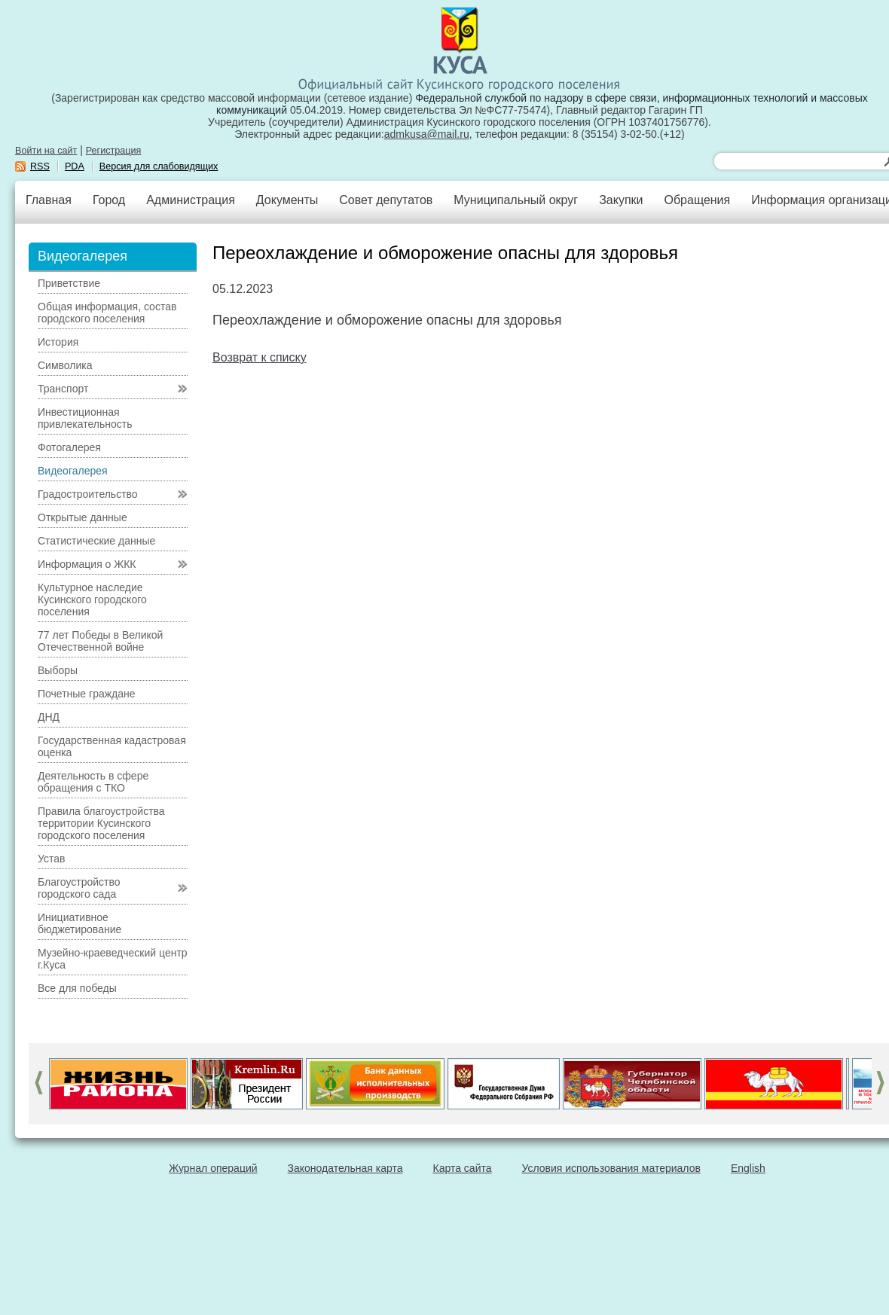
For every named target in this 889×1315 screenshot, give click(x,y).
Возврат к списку (259, 357)
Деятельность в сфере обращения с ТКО (93, 782)
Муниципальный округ (516, 200)
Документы (287, 200)
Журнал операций (213, 1168)
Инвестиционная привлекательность (85, 418)
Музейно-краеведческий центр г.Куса (113, 959)
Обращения (697, 200)
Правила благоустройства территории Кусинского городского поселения (101, 823)
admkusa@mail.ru (426, 134)
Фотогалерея (69, 447)
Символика (65, 365)
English (748, 1168)
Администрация (190, 200)
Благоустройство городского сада (79, 888)
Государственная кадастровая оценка (112, 746)
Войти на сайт (46, 150)
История (58, 342)
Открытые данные (82, 517)
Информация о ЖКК (87, 564)
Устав (51, 859)
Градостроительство (88, 494)
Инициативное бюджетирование (79, 923)
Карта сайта (462, 1168)
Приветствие (69, 283)
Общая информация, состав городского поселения (107, 313)
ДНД (49, 717)
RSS (40, 166)
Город (109, 200)
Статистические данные (96, 541)
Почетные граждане (87, 694)
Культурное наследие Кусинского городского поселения (92, 599)
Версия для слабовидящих (158, 166)
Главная (49, 200)
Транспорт (63, 389)
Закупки (621, 200)
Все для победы (77, 988)
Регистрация (114, 150)
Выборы (58, 670)
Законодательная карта (345, 1168)
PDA (74, 166)
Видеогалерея (73, 471)
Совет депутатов (385, 200)
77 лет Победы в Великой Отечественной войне (100, 641)
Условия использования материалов (611, 1168)
